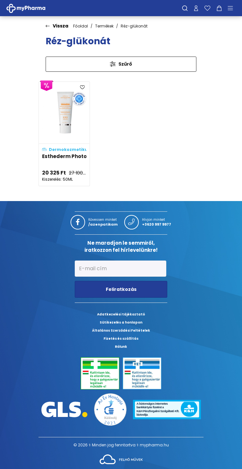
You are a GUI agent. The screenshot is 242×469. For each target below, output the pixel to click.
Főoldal (80, 26)
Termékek (104, 26)
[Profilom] (196, 8)
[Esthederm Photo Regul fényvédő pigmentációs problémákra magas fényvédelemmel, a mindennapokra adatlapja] (64, 133)
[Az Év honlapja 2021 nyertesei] (110, 409)
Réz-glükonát (134, 26)
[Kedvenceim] (207, 8)
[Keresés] (185, 8)
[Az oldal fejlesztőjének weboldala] (121, 459)
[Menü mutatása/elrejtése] (232, 8)
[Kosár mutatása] (219, 8)
